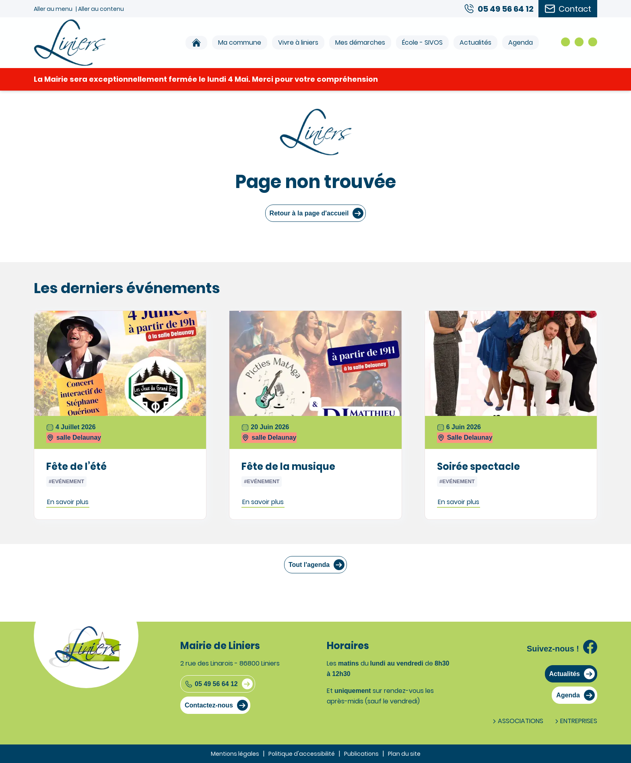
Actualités (475, 42)
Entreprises (575, 721)
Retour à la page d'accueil (309, 213)
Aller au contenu (101, 9)
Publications (361, 754)
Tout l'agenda (309, 564)
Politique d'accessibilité (301, 754)
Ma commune (239, 42)
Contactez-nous (209, 705)
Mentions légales (235, 754)
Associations (517, 721)
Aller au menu (53, 9)
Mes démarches (360, 42)
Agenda (520, 42)
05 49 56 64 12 (211, 684)
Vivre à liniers (298, 42)
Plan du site (404, 754)
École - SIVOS (422, 42)
